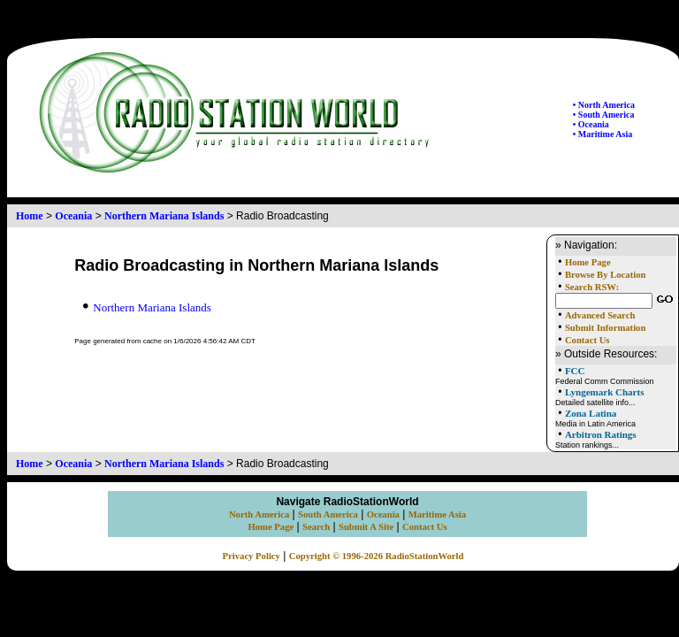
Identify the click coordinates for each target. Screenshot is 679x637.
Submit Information (605, 328)
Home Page (588, 262)
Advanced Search (600, 315)
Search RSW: (592, 287)
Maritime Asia (437, 514)
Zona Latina (590, 413)
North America (259, 514)
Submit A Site (366, 527)
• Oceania (591, 124)
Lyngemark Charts (605, 392)
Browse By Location (605, 275)
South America (328, 514)
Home (29, 216)
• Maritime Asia (602, 134)
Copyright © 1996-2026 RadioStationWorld (376, 556)
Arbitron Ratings (601, 434)
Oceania (73, 216)
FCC (575, 370)
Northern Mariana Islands (164, 216)
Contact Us (587, 340)
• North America (604, 105)
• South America (604, 114)
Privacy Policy (251, 556)
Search (316, 527)
